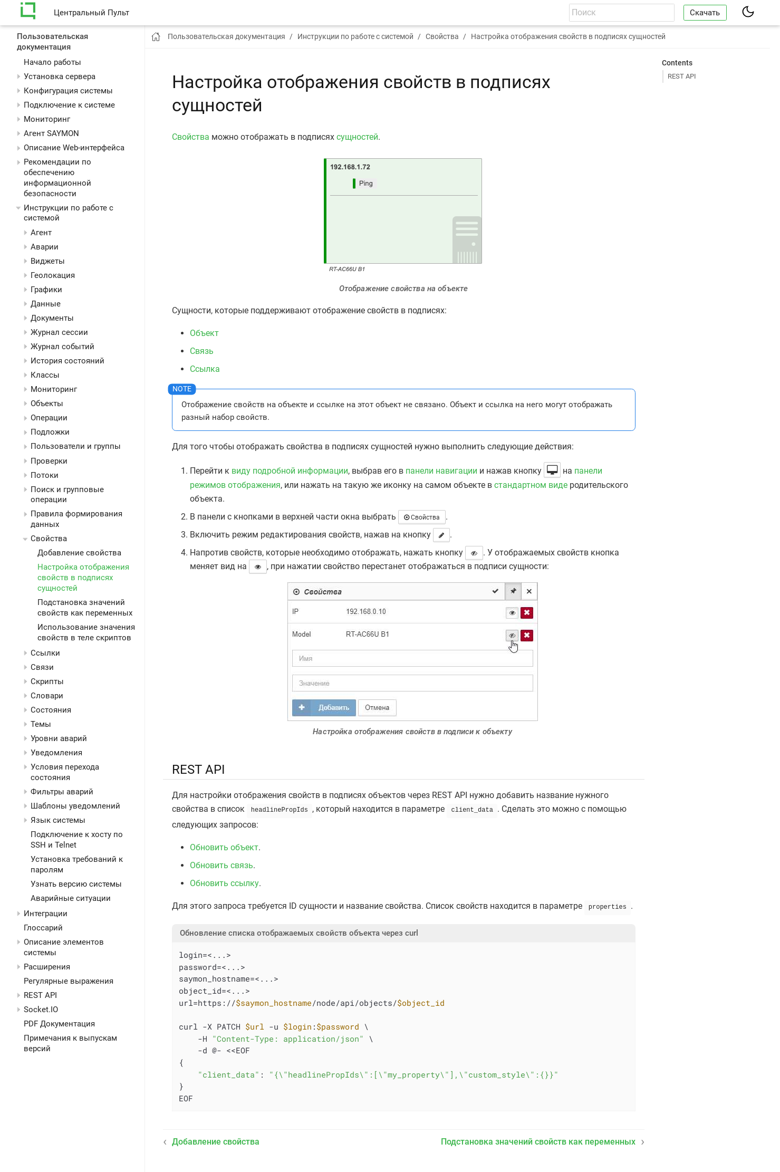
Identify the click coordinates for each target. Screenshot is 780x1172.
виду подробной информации (290, 471)
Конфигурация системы (68, 90)
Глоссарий (43, 928)
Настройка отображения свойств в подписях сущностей (83, 577)
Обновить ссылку (224, 882)
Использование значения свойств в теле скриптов (86, 632)
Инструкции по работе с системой (355, 36)
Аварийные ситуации (71, 898)
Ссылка (205, 369)
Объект (204, 333)
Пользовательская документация (52, 42)
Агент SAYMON (51, 133)
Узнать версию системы (76, 884)
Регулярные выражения (68, 981)
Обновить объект (224, 846)
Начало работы (52, 62)
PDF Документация (59, 1024)
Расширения (47, 967)
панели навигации (441, 471)
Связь (202, 351)
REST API (40, 995)
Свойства (190, 137)
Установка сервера (59, 76)
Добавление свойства (79, 553)
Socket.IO (41, 1009)
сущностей (357, 137)
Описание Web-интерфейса (74, 147)
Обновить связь (221, 864)
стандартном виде (530, 485)
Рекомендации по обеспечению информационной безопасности (57, 177)
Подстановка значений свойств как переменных (84, 608)
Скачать (705, 12)
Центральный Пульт (91, 12)
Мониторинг (47, 119)
